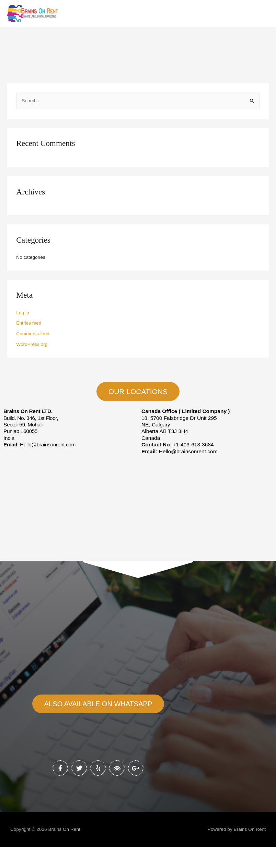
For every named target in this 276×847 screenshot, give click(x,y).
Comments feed (32, 333)
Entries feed (28, 323)
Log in (22, 312)
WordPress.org (31, 344)
